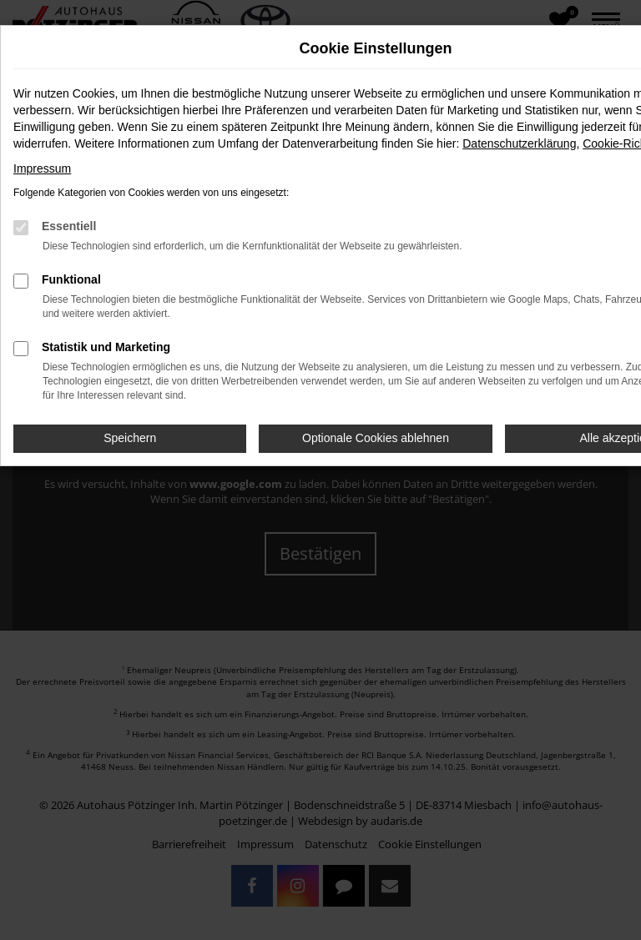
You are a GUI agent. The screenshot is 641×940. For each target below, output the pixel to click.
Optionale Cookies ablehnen (375, 438)
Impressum (42, 168)
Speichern (129, 438)
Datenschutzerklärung (519, 143)
